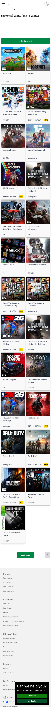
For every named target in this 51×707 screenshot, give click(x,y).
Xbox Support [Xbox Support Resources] (7, 608)
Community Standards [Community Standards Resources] (10, 617)
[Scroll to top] (47, 555)
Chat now (32, 696)
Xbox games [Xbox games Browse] (7, 582)
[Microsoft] (25, 2)
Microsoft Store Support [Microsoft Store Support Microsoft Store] (11, 642)
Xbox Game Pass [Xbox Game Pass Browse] (8, 587)
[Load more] (25, 555)
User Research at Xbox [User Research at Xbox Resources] (10, 625)
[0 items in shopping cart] (40, 3)
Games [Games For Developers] (5, 685)
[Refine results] (25, 41)
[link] (13, 65)
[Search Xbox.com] (9, 3)
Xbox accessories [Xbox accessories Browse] (8, 591)
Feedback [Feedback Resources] (6, 612)
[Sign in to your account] (46, 3)
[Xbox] (7, 9)
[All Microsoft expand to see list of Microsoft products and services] (3, 3)
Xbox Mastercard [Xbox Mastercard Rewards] (8, 672)
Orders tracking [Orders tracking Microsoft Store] (8, 651)
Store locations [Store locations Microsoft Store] (8, 655)
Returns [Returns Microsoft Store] (5, 647)
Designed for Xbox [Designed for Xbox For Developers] (9, 689)
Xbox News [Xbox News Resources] (6, 603)
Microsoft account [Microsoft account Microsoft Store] (9, 638)
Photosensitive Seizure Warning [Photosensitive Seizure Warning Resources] (13, 621)
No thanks (32, 701)
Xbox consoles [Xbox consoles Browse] (8, 578)
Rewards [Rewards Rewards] (6, 668)
